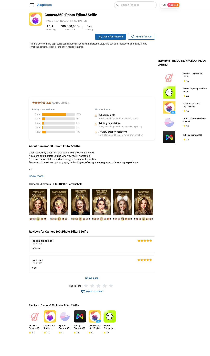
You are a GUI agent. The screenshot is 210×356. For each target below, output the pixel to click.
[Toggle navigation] (31, 5)
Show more (36, 176)
